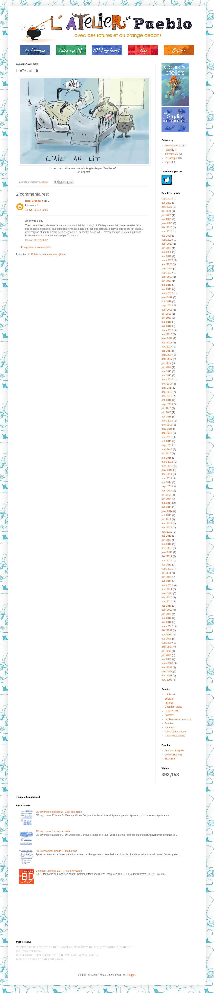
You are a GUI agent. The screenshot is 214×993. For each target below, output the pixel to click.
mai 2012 (166, 544)
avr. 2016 (166, 416)
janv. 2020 (167, 268)
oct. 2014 (166, 482)
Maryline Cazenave (175, 735)
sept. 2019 (167, 272)
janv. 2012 (167, 552)
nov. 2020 (167, 231)
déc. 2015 (167, 433)
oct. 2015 (166, 441)
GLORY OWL (172, 711)
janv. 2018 (167, 338)
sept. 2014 (167, 486)
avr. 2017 (166, 375)
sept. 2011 (167, 568)
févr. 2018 (167, 334)
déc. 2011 (167, 556)
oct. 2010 (166, 605)
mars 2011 (167, 585)
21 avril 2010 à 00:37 (36, 240)
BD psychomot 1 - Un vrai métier (53, 831)
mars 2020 (167, 260)
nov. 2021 (167, 206)
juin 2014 (166, 499)
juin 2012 (166, 540)
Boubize (169, 723)
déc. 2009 (167, 630)
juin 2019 (166, 281)
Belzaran (169, 698)
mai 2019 (166, 285)
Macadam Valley (173, 706)
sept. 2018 (167, 305)
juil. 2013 (166, 519)
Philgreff (169, 702)
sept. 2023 (167, 198)
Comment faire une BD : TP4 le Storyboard (59, 870)
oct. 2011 (166, 564)
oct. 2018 (166, 301)
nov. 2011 (167, 560)
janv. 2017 (167, 387)
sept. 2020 (167, 239)
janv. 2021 (167, 223)
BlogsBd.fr (170, 758)
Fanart (168, 149)
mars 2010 (167, 626)
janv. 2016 (167, 429)
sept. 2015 (167, 445)
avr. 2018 (166, 326)
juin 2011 (166, 577)
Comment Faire (173, 145)
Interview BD (171, 153)
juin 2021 (166, 215)
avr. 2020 (166, 256)
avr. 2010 (166, 622)
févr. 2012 (167, 548)
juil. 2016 (166, 408)
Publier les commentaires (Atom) (48, 254)
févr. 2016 (167, 424)
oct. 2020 (166, 235)
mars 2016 (167, 420)
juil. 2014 (166, 494)
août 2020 (167, 243)
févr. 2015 (167, 466)
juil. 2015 (166, 453)
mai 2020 (166, 252)
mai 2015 (166, 457)
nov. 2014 (167, 478)
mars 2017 (167, 379)
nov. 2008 (167, 679)
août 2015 (167, 449)
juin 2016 (166, 412)
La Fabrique (171, 158)
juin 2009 (166, 655)
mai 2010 (166, 618)
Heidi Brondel (33, 200)
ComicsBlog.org (173, 754)
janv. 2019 (167, 297)
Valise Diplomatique (175, 731)
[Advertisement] (36, 913)
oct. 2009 (166, 638)
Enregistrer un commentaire (36, 247)
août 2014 (167, 490)
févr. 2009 (167, 667)
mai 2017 (166, 371)
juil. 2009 (166, 651)
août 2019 (167, 276)
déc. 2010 (167, 597)
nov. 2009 (167, 634)
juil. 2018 (166, 313)
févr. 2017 (167, 383)
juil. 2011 (166, 573)
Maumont (170, 727)
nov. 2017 (167, 346)
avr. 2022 (166, 202)
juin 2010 (166, 614)
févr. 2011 (167, 589)
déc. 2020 (167, 227)
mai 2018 (166, 322)
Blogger (131, 975)
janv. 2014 (167, 511)
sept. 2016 (167, 404)
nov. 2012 (167, 531)
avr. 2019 (166, 289)
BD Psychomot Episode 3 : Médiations (56, 851)
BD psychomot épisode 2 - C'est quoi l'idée (59, 811)
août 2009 (167, 647)
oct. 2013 (166, 515)
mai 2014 (166, 503)
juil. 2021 (166, 211)
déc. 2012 (167, 527)
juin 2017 (166, 367)
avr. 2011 (166, 581)
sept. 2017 (167, 355)
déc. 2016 (167, 392)
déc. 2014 (167, 474)
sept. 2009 (167, 642)
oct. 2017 (166, 350)
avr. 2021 (166, 219)
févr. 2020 (167, 264)
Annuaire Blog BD (174, 750)
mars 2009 (167, 663)
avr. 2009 (166, 659)
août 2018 (167, 309)
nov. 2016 (167, 396)
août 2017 (167, 359)
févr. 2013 (167, 523)
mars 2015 (167, 461)
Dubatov (169, 715)
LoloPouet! (170, 694)
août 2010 (167, 609)
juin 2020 (166, 248)
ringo (167, 162)
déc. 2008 (167, 675)
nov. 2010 (167, 601)
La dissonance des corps (178, 719)
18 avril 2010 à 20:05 (36, 210)
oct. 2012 (166, 535)
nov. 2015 (167, 437)
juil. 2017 (166, 363)
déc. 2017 (167, 342)
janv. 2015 (167, 470)
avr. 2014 (166, 507)
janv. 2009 (167, 671)
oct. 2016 (166, 400)
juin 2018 (166, 317)
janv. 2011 (167, 593)
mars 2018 (167, 330)
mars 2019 (167, 293)
